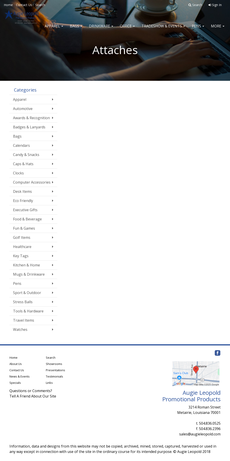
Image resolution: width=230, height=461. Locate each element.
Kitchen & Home (26, 265)
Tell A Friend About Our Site (32, 396)
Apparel (54, 29)
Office (127, 29)
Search (40, 5)
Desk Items (22, 191)
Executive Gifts (25, 209)
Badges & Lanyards (29, 127)
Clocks (18, 173)
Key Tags (21, 255)
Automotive (23, 108)
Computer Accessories (32, 182)
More (217, 29)
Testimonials (54, 376)
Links (49, 383)
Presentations (55, 370)
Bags (76, 29)
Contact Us (24, 5)
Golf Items (21, 237)
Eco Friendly (23, 200)
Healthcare (22, 246)
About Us (15, 364)
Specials (15, 383)
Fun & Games (24, 228)
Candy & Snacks (26, 154)
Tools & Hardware (28, 311)
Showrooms (54, 364)
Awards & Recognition (31, 117)
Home (8, 5)
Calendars (21, 145)
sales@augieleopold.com (200, 434)
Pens (198, 29)
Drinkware (101, 29)
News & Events (19, 376)
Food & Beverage (27, 219)
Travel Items (23, 320)
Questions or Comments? (30, 390)
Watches (20, 329)
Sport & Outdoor (27, 292)
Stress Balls (23, 301)
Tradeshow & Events (163, 29)
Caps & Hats (23, 163)
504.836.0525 (210, 423)
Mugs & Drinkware (29, 274)
